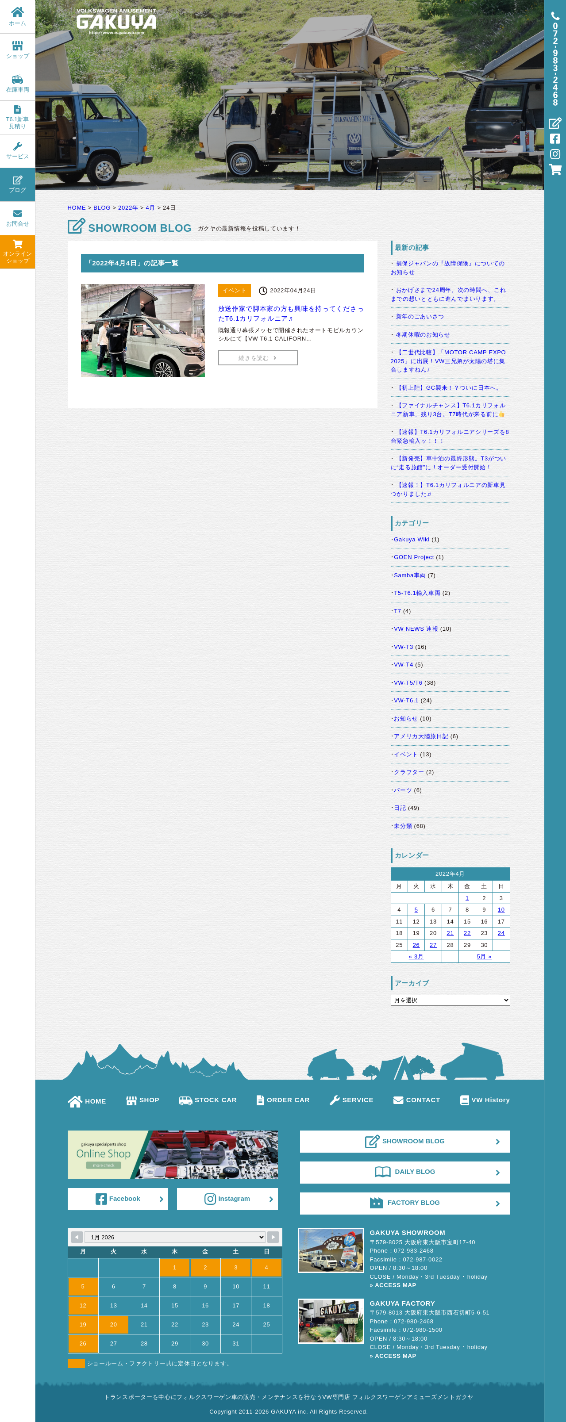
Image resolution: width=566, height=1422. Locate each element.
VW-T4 (403, 664)
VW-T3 (403, 647)
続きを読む (258, 358)
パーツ (403, 790)
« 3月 (416, 956)
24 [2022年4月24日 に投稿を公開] (501, 933)
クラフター (409, 772)
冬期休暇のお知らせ (423, 334)
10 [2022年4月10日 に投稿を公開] (501, 909)
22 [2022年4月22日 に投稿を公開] (467, 933)
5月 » (484, 956)
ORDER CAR (283, 1100)
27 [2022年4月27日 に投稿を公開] (433, 945)
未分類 (403, 826)
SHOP (142, 1100)
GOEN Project (414, 557)
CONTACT (416, 1100)
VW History (485, 1100)
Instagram (227, 1199)
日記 (400, 808)
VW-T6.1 (406, 700)
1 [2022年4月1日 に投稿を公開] (467, 898)
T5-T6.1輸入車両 (417, 593)
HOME (87, 1101)
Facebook (118, 1199)
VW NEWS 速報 (416, 628)
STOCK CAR (208, 1100)
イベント (406, 754)
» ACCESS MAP (393, 1285)
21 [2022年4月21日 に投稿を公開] (450, 933)
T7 (397, 611)
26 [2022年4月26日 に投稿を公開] (416, 945)
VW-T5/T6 (408, 682)
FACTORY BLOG (405, 1203)
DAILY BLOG (405, 1172)
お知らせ (406, 718)
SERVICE (351, 1100)
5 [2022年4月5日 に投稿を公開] (416, 909)
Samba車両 (410, 575)
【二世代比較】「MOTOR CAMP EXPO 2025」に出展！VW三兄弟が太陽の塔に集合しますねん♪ (448, 361)
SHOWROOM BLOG (405, 1141)
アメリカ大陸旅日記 (421, 736)
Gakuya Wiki (412, 539)
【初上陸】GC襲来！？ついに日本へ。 (449, 387)
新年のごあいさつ (420, 316)
